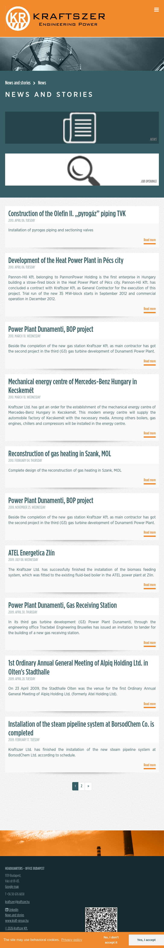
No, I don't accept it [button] (111, 940)
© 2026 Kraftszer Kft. (16, 928)
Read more (150, 240)
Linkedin (13, 910)
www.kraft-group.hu (17, 921)
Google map (12, 887)
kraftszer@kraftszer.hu (17, 902)
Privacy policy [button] (71, 940)
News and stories (18, 83)
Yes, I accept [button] (146, 940)
